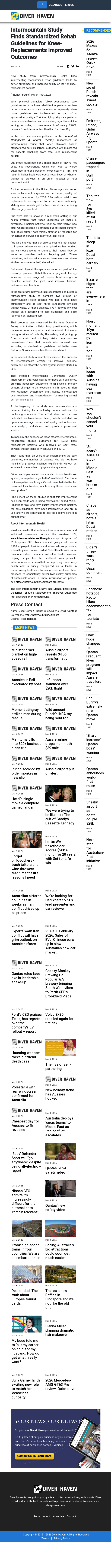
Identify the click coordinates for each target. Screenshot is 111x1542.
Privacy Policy (62, 1538)
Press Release (28, 618)
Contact (71, 1516)
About (46, 1516)
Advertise (58, 1516)
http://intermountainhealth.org (42, 615)
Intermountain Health (39, 129)
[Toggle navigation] (42, 4)
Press (37, 1516)
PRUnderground (40, 596)
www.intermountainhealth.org (29, 538)
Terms (45, 1538)
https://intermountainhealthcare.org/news (40, 582)
